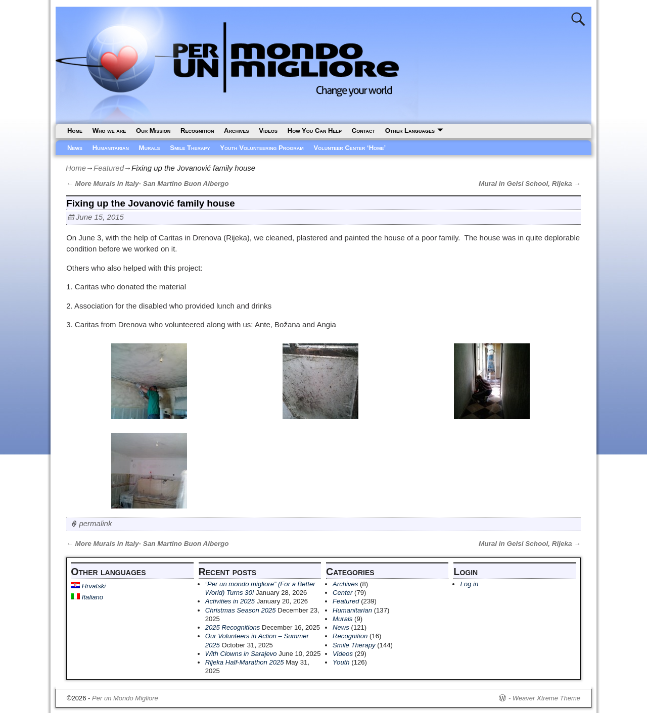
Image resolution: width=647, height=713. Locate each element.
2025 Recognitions (232, 627)
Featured (109, 168)
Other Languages (410, 130)
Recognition (197, 130)
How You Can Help (315, 130)
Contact (363, 130)
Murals (149, 147)
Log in (469, 584)
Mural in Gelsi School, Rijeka (530, 183)
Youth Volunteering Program (262, 147)
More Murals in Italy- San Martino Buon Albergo (147, 183)
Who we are (109, 130)
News (74, 147)
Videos (268, 130)
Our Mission (153, 130)
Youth (341, 662)
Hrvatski (88, 586)
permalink (95, 523)
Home (74, 130)
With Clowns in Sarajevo (241, 653)
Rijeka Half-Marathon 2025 (244, 662)
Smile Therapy (190, 147)
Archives (236, 130)
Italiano (87, 597)
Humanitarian (111, 147)
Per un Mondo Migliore (125, 698)
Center (342, 592)
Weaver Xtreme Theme (546, 698)
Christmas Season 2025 (240, 610)
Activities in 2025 (230, 601)
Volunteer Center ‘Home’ (350, 147)
